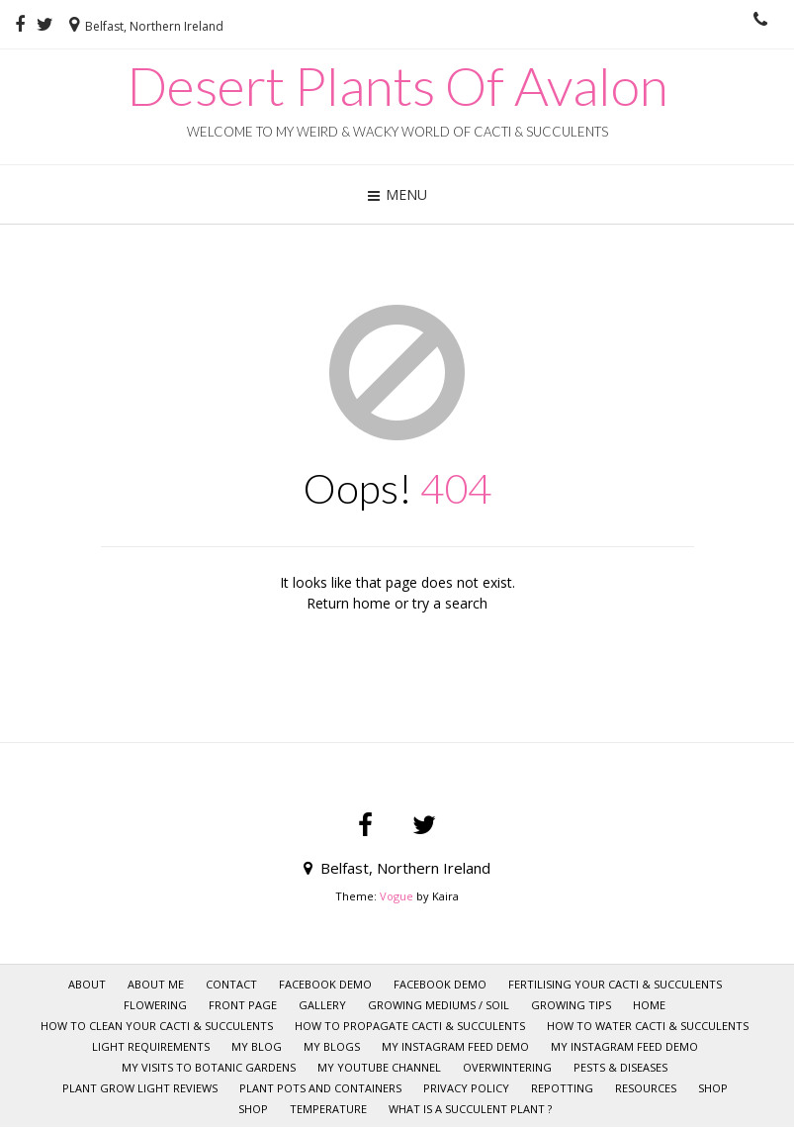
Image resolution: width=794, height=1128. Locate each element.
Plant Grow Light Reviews (140, 1088)
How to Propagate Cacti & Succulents (410, 1025)
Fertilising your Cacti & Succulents (615, 984)
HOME (649, 1004)
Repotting (562, 1088)
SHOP (713, 1088)
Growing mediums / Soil (438, 1004)
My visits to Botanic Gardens (209, 1067)
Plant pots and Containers (320, 1088)
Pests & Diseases (620, 1067)
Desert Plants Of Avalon (397, 86)
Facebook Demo (325, 984)
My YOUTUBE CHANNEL (379, 1067)
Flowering (155, 1004)
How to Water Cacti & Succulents (648, 1025)
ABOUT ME (156, 984)
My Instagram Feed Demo (455, 1046)
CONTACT (231, 984)
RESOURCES (645, 1088)
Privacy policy (466, 1088)
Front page (243, 1004)
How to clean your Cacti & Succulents (157, 1025)
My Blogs (332, 1046)
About (87, 984)
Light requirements (151, 1046)
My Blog (256, 1046)
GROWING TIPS (571, 1004)
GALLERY (322, 1004)
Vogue (396, 896)
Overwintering (507, 1067)
